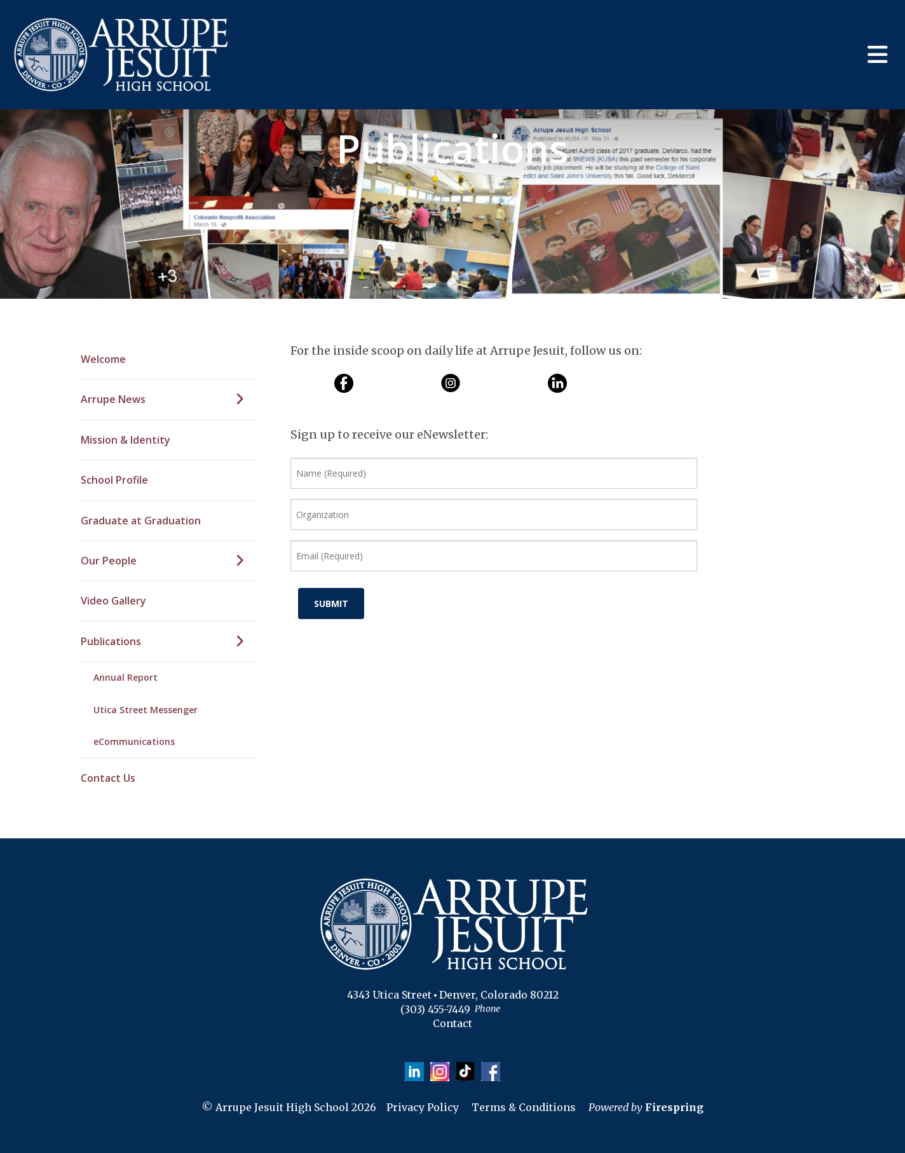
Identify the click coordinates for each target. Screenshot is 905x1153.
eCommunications (134, 741)
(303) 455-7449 (435, 1009)
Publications (168, 641)
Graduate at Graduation (141, 521)
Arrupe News (168, 399)
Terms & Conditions (524, 1107)
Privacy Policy (422, 1107)
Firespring (674, 1107)
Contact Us (108, 778)
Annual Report (125, 677)
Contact (452, 1023)
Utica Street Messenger (145, 710)
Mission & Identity (125, 440)
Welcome (103, 359)
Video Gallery (113, 601)
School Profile (114, 480)
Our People (168, 560)
